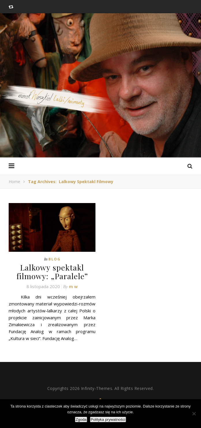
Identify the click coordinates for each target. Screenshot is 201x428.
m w (73, 286)
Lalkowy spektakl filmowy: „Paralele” (52, 271)
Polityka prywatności (108, 419)
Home (14, 181)
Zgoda (81, 419)
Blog (54, 259)
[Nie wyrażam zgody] (194, 413)
